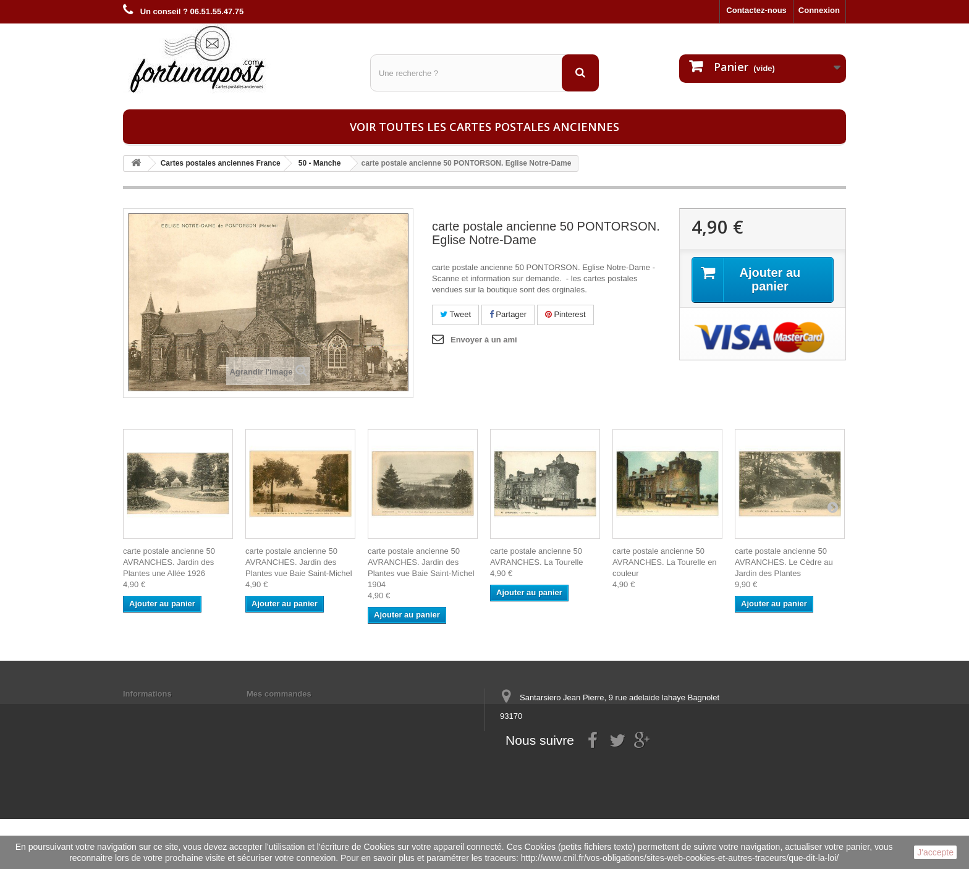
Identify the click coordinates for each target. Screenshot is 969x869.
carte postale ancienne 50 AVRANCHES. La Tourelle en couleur (664, 562)
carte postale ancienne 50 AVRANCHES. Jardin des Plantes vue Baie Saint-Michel (298, 562)
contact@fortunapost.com (595, 761)
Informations (147, 693)
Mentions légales (155, 709)
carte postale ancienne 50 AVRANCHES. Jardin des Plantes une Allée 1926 (169, 562)
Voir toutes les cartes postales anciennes (484, 126)
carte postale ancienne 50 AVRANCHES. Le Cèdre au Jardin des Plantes (784, 562)
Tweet (455, 314)
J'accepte (935, 852)
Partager (508, 314)
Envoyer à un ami (484, 339)
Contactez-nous (756, 10)
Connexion (819, 10)
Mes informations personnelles (306, 709)
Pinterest (565, 314)
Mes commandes (279, 693)
